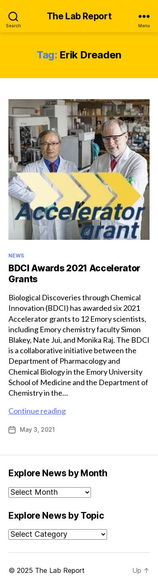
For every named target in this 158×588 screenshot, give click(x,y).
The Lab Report (79, 16)
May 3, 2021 (37, 429)
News (16, 255)
